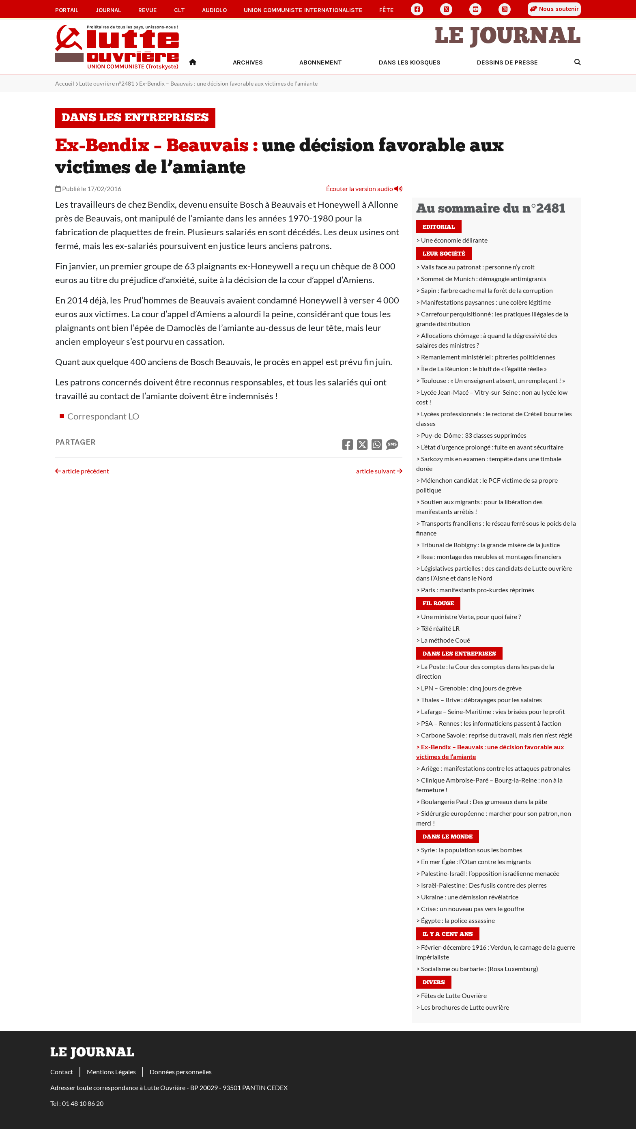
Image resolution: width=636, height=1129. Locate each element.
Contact (61, 1071)
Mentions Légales (111, 1071)
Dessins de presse (507, 62)
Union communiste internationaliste (303, 10)
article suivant (379, 471)
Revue (147, 10)
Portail (67, 10)
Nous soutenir (554, 9)
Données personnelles (181, 1071)
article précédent (82, 471)
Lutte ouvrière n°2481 (106, 83)
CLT (179, 10)
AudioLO (214, 10)
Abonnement (320, 62)
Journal (108, 10)
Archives (248, 62)
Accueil (64, 83)
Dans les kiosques (409, 62)
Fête (386, 10)
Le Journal (508, 37)
